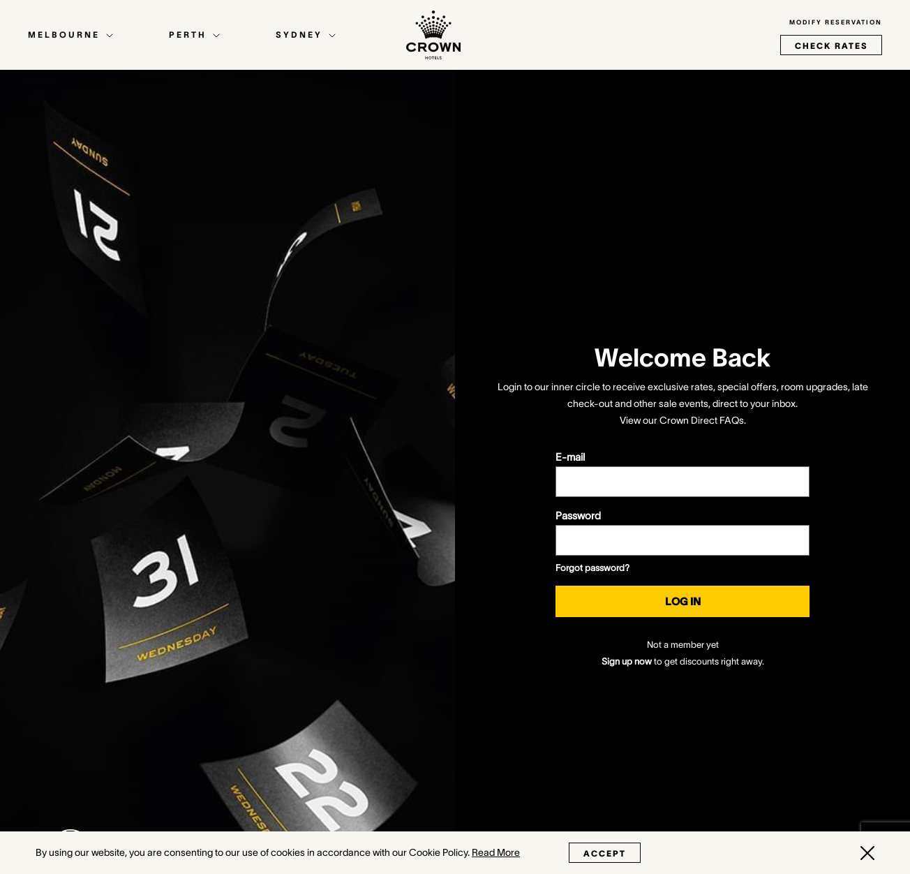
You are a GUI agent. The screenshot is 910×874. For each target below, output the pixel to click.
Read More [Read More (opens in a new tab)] (496, 852)
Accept (604, 853)
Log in (683, 601)
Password (578, 515)
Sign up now (627, 661)
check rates (831, 45)
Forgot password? (592, 568)
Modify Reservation (835, 22)
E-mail (570, 457)
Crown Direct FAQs (701, 420)
